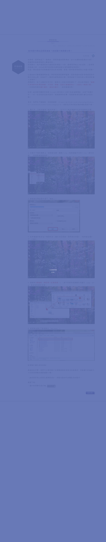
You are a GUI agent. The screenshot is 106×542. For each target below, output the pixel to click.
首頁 (54, 46)
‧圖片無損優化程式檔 (42, 386)
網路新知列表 (62, 46)
